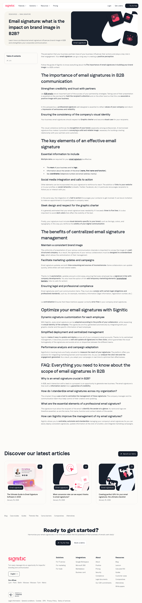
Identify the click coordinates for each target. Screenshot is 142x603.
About (98, 562)
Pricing (55, 6)
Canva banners (46, 516)
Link (10, 60)
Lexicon (118, 565)
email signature (75, 159)
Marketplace (80, 569)
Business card (80, 572)
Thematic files (33, 516)
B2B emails (48, 94)
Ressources (13, 14)
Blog (5, 516)
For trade (59, 569)
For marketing (61, 565)
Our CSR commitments (104, 583)
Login (109, 6)
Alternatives (70, 516)
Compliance (100, 576)
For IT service (60, 562)
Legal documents (101, 579)
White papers (120, 586)
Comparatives (59, 516)
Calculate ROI (120, 569)
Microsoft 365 (80, 565)
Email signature (25, 14)
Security (98, 572)
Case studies (14, 516)
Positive (98, 565)
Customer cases (121, 576)
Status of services (64, 601)
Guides (24, 516)
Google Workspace (82, 562)
